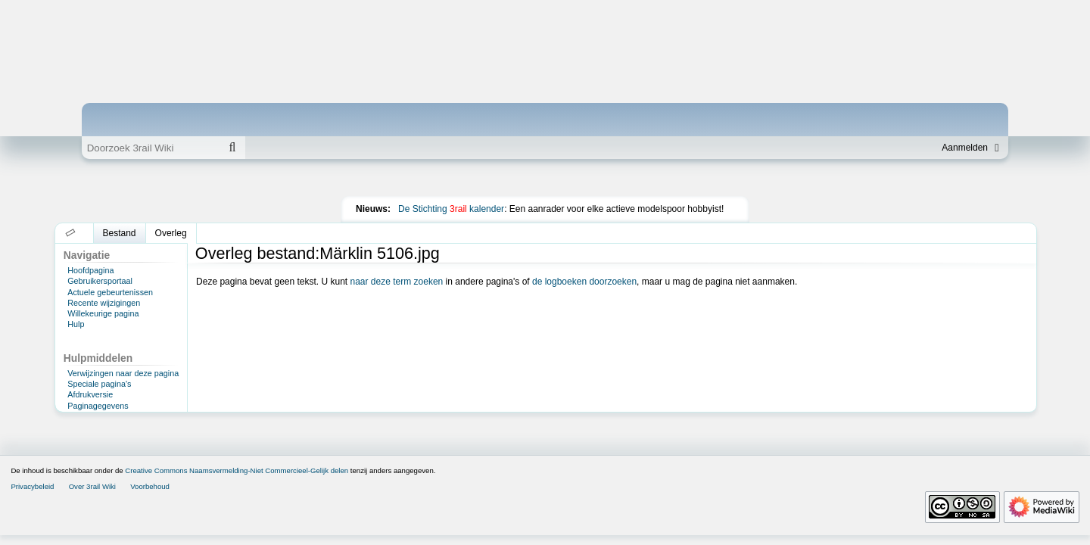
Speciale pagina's (99, 383)
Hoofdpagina (90, 270)
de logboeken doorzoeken (584, 281)
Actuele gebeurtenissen (110, 292)
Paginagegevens (97, 405)
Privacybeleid (32, 486)
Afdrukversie (90, 394)
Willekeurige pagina (103, 313)
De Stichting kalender (451, 209)
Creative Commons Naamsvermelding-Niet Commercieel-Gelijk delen (236, 470)
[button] (70, 233)
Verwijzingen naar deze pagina (123, 373)
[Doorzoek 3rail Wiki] (151, 147)
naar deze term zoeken (397, 281)
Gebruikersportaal (99, 280)
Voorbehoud (150, 486)
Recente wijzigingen (103, 302)
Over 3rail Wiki (92, 486)
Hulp (75, 324)
